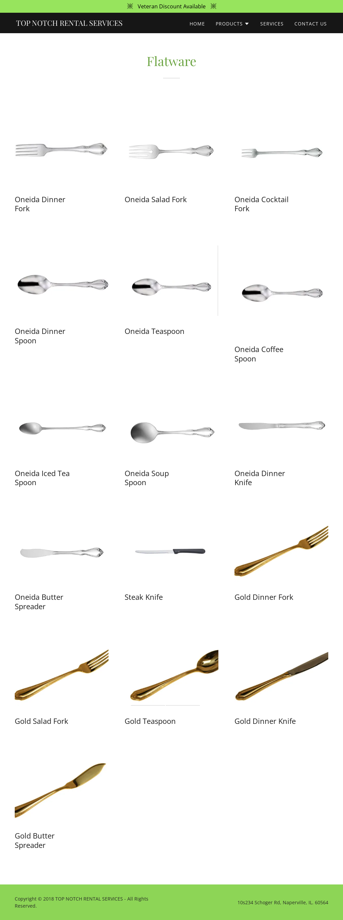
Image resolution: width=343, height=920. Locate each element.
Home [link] (197, 23)
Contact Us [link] (310, 23)
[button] (233, 24)
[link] (69, 23)
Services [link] (272, 23)
